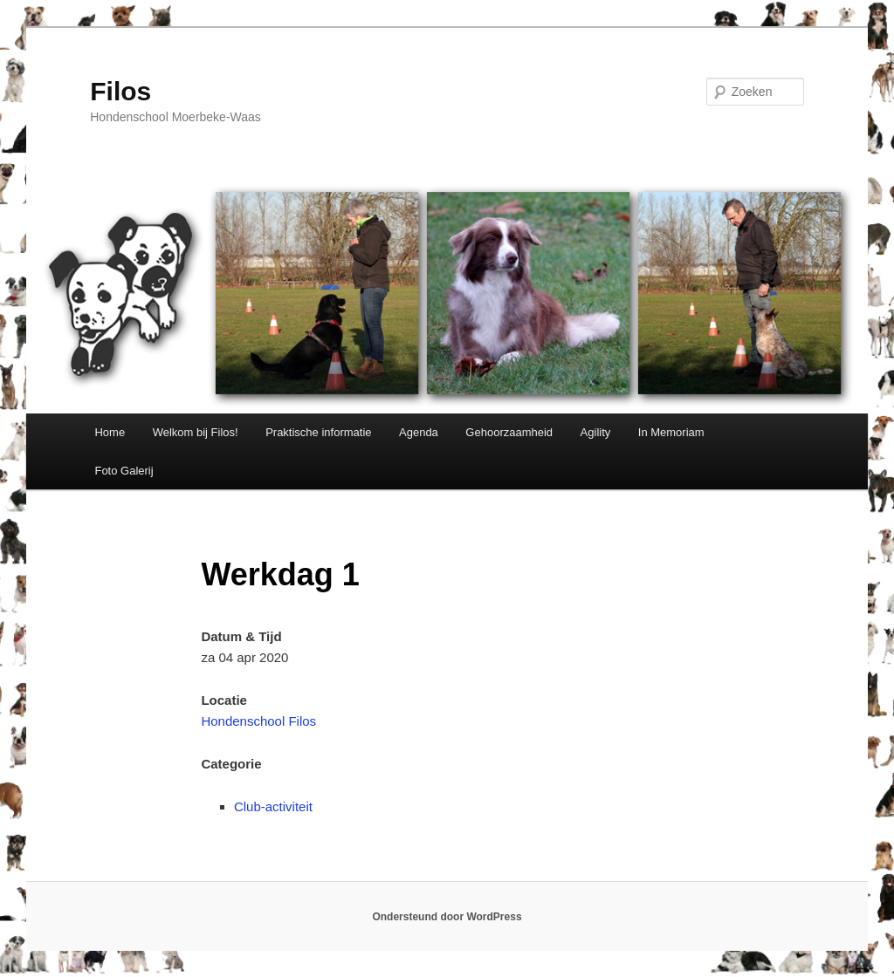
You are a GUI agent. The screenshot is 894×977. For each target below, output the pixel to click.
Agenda (418, 432)
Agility (596, 432)
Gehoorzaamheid (509, 432)
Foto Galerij (123, 470)
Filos (120, 91)
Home (109, 432)
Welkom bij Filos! (195, 432)
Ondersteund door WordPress (446, 917)
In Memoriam (671, 432)
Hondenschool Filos (258, 721)
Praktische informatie (318, 432)
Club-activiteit (273, 806)
